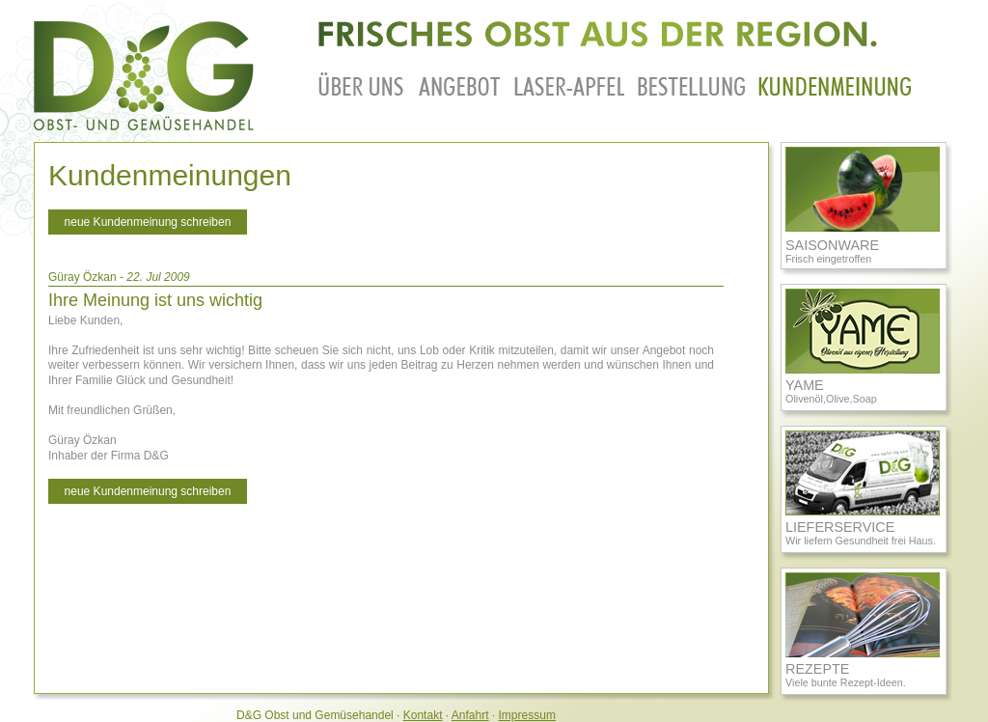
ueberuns (361, 83)
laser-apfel (569, 83)
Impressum (527, 715)
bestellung (691, 83)
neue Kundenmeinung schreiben (148, 222)
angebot (460, 83)
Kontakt (423, 715)
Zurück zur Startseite (145, 76)
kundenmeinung (834, 83)
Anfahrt (470, 715)
